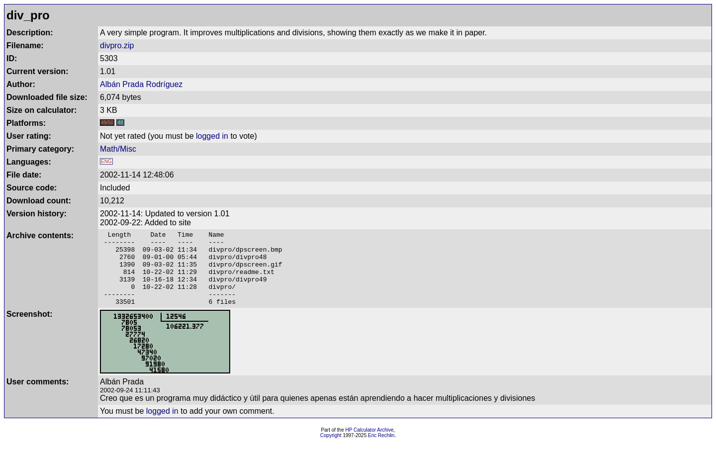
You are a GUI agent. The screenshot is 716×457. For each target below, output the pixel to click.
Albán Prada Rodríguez (141, 84)
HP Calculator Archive (370, 445)
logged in (212, 136)
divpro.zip (117, 45)
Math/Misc (118, 149)
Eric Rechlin (381, 450)
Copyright (331, 450)
